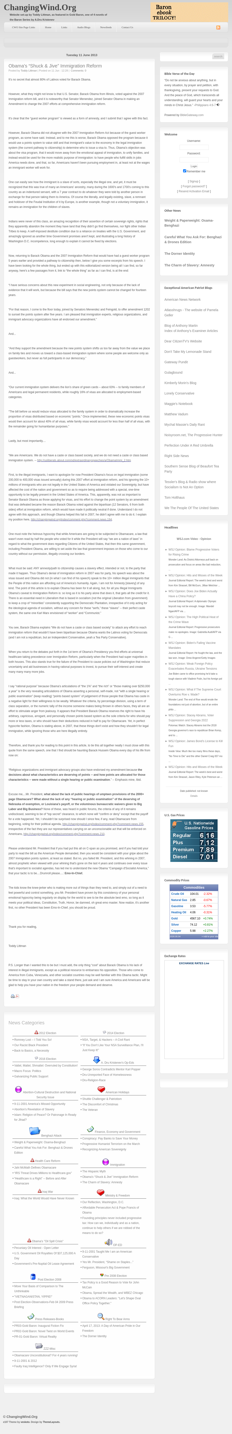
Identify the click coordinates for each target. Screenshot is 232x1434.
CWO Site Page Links (23, 27)
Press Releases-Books (49, 1319)
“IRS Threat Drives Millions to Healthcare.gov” (43, 1173)
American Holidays (117, 1092)
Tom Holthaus (174, 497)
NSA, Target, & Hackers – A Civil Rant (106, 1039)
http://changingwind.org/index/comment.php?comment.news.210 (63, 834)
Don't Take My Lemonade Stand (187, 352)
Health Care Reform (47, 1161)
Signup (193, 181)
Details (194, 796)
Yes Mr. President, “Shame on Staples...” (107, 1262)
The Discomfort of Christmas (100, 1104)
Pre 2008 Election (115, 1275)
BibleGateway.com (192, 115)
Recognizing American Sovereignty (104, 1149)
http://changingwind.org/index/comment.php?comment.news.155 (102, 824)
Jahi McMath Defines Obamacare (35, 1167)
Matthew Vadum (176, 414)
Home (48, 27)
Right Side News (176, 456)
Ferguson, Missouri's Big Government (105, 1267)
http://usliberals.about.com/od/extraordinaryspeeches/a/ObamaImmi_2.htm (84, 460)
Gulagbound (173, 372)
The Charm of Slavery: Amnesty (102, 1182)
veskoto (25, 1422)
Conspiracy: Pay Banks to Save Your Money (110, 1138)
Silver (175, 924)
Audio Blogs (83, 27)
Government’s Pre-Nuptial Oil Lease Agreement (44, 1263)
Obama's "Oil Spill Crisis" (48, 1241)
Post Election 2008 (49, 1279)
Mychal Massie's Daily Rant (184, 424)
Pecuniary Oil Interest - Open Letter (36, 1248)
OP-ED (117, 1245)
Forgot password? (194, 186)
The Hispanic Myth (94, 1171)
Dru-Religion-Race (94, 1080)
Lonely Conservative (179, 393)
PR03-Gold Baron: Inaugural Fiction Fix (39, 1325)
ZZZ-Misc (49, 1348)
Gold (174, 918)
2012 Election (47, 1033)
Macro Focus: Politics (27, 1071)
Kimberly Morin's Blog (180, 383)
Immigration (117, 1164)
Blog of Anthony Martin (181, 325)
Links (64, 27)
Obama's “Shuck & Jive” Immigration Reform (55, 65)
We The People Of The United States (191, 508)
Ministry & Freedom (117, 1195)
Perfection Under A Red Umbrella (188, 445)
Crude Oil (177, 894)
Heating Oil (178, 912)
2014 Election (115, 1033)
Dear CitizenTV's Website (183, 341)
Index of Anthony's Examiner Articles (191, 331)
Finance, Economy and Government (117, 1132)
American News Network (182, 299)
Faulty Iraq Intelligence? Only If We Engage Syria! (45, 1366)
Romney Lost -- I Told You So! (33, 1039)
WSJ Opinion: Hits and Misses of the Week (195, 575)
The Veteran (90, 1109)
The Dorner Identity (94, 1336)
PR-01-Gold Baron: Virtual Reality (35, 1336)
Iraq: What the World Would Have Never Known (44, 1198)
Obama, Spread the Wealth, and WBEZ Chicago (112, 1293)
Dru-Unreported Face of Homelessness (107, 1074)
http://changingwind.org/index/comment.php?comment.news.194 (71, 519)
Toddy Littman (29, 70)
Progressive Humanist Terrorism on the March (111, 1144)
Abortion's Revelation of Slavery (34, 1109)
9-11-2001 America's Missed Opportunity (39, 1104)
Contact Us (127, 27)
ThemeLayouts (51, 1422)
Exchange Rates (191, 963)
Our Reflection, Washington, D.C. (103, 1202)
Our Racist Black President (31, 1045)
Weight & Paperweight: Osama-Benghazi (40, 1142)
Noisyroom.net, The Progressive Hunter (193, 435)
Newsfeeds (106, 27)
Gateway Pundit (176, 362)
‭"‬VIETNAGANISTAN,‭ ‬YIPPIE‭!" (33, 1296)
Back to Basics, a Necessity (31, 1050)
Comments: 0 (78, 70)
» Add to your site (210, 936)
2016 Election (47, 1059)
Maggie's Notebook (178, 404)
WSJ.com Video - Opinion (194, 539)
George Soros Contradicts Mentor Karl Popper (111, 1069)
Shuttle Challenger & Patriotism (102, 1099)
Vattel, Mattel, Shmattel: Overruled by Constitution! (46, 1065)
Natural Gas (179, 900)
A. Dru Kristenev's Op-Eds (117, 1062)
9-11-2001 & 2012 (25, 1360)
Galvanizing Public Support (31, 1076)
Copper (176, 930)
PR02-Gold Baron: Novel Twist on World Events (44, 1331)
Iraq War (47, 1191)
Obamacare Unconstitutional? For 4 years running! (46, 1355)
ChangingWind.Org (40, 7)
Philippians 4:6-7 (205, 105)
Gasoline (177, 906)
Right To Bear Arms (117, 1319)
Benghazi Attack (51, 1135)
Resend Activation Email (194, 191)
